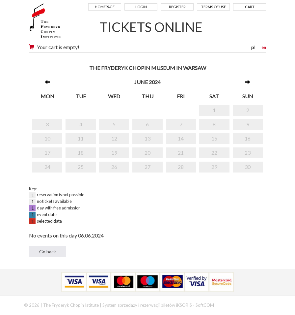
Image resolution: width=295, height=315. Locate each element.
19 (114, 152)
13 (147, 138)
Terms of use (213, 7)
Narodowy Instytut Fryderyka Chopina (58, 23)
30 (248, 167)
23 (248, 152)
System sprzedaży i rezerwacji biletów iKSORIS (147, 305)
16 (248, 138)
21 (181, 152)
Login (141, 7)
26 (114, 167)
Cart (250, 7)
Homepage (105, 7)
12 (114, 138)
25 (81, 167)
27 (147, 167)
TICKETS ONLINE (151, 27)
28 (181, 167)
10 (47, 138)
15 (214, 138)
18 (81, 152)
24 (47, 167)
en (263, 47)
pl (253, 47)
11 (81, 138)
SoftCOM (205, 305)
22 (214, 152)
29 (214, 167)
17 (47, 152)
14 (181, 138)
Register (177, 7)
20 (147, 152)
